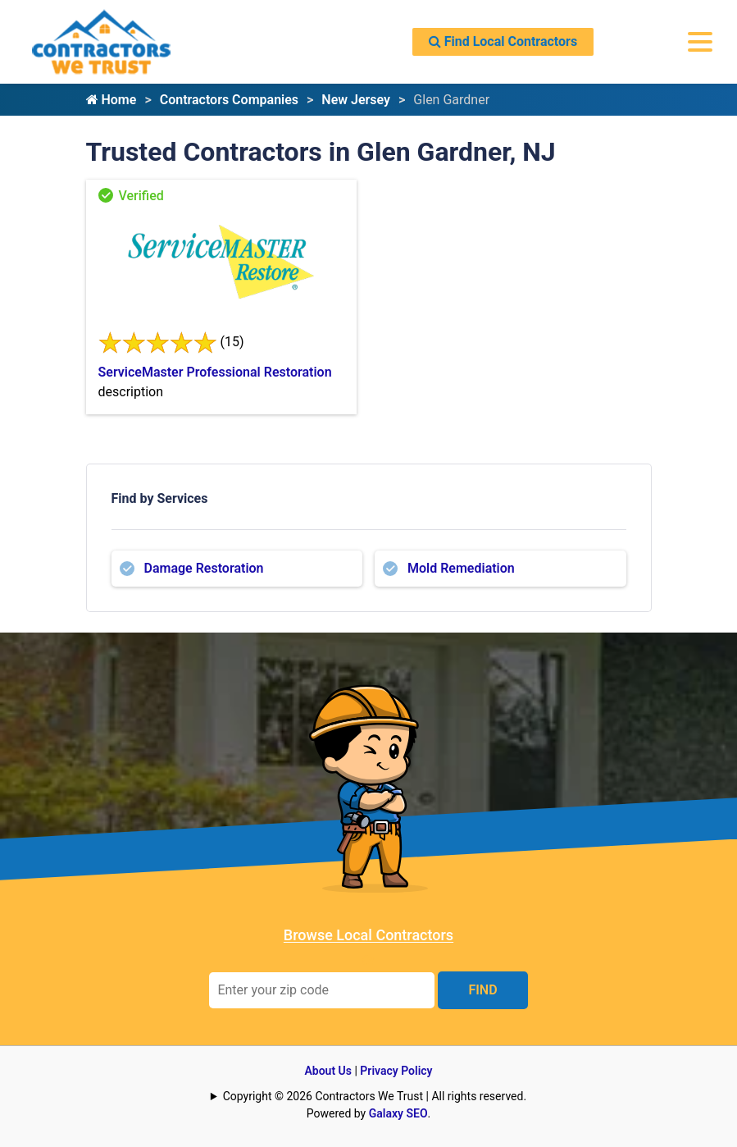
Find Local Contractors (503, 41)
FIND (482, 990)
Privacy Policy (396, 1070)
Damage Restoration (204, 568)
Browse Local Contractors (368, 935)
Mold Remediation (461, 568)
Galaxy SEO (398, 1113)
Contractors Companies (229, 99)
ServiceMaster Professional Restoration (215, 372)
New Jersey (355, 99)
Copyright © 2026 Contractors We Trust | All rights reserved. (374, 1096)
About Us (328, 1070)
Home (111, 99)
